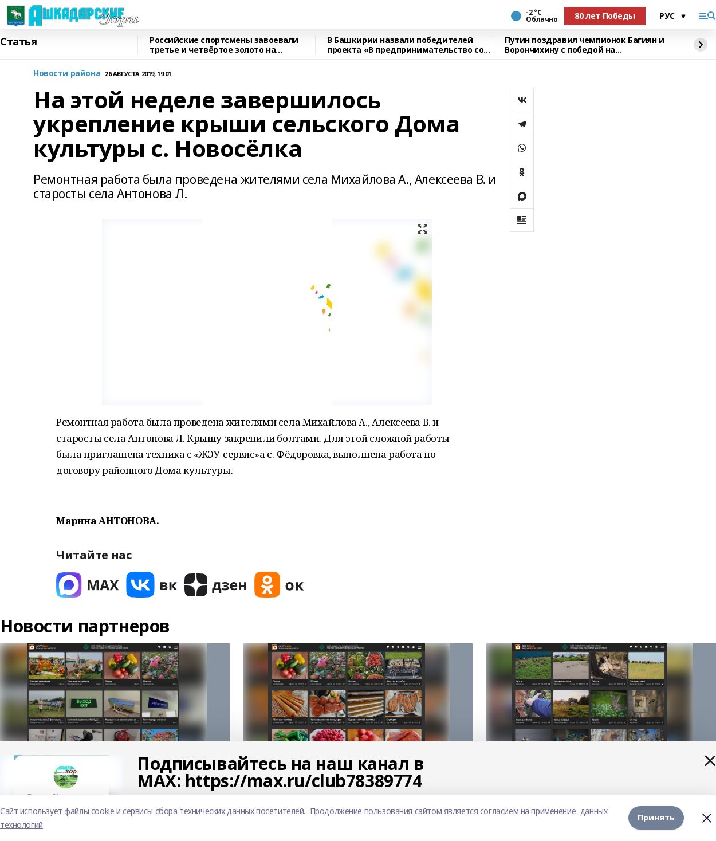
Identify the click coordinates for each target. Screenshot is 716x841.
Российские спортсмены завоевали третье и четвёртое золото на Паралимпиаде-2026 (224, 45)
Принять (656, 817)
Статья (18, 42)
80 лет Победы (605, 15)
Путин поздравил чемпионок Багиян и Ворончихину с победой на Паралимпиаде (584, 45)
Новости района (66, 73)
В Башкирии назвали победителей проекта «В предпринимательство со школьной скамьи (405, 45)
